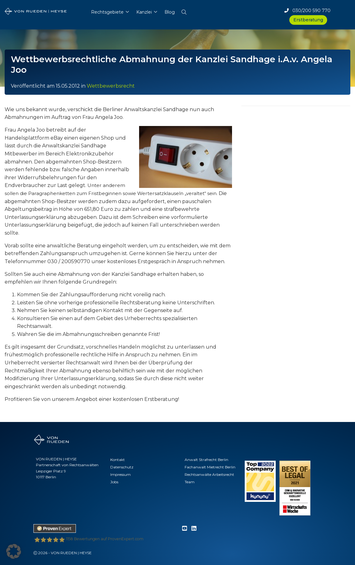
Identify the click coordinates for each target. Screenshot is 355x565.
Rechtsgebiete (107, 12)
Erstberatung (308, 20)
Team (190, 482)
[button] (184, 11)
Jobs (114, 482)
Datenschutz (122, 467)
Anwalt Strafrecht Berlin (206, 459)
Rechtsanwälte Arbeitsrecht (209, 474)
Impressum (120, 474)
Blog (169, 12)
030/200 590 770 (307, 10)
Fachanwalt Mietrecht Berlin (210, 467)
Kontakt (117, 459)
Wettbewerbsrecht (111, 86)
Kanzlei (144, 12)
